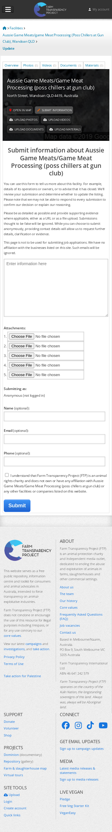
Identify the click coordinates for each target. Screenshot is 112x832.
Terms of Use (14, 664)
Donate (9, 721)
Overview (12, 65)
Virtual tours (13, 775)
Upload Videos (56, 120)
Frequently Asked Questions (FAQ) (81, 616)
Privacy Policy (14, 657)
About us (66, 587)
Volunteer (11, 728)
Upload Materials (65, 129)
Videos (49, 65)
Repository (18, 761)
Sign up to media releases (79, 779)
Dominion (23, 754)
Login (8, 801)
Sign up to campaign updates (82, 748)
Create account (15, 808)
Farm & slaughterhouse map (25, 768)
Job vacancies (70, 625)
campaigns (33, 643)
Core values (68, 607)
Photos (30, 65)
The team (67, 594)
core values (12, 635)
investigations (14, 649)
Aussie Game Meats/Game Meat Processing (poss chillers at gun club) (50, 84)
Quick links (12, 815)
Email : (16, 430)
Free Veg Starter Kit (74, 806)
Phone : (17, 453)
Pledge (65, 799)
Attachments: (15, 328)
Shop (8, 735)
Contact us (68, 632)
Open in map (20, 110)
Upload (12, 795)
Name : (16, 408)
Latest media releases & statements (77, 770)
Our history (68, 601)
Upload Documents (26, 129)
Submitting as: (15, 388)
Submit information (54, 110)
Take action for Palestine (22, 676)
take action (41, 649)
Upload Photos (23, 120)
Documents (70, 65)
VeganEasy (68, 813)
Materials (94, 65)
